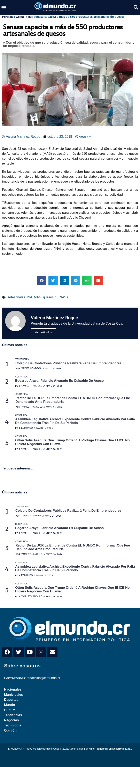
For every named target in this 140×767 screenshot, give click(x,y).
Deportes (11, 699)
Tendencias (13, 715)
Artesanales (16, 297)
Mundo (9, 705)
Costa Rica (23, 16)
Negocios (11, 720)
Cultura (10, 710)
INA (29, 297)
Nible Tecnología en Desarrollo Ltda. (109, 748)
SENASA (62, 297)
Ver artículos (43, 332)
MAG (37, 297)
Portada (7, 16)
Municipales (13, 694)
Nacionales (12, 689)
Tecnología (12, 725)
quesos (48, 297)
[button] (4, 7)
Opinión (10, 730)
